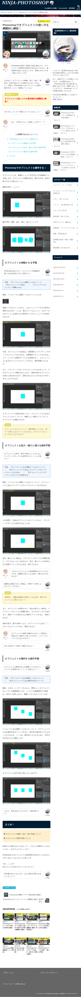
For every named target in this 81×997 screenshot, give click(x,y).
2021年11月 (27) (59, 254)
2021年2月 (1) (58, 282)
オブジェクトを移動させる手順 (22, 143)
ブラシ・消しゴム (60, 191)
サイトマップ (8, 984)
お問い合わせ (20, 984)
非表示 (35, 134)
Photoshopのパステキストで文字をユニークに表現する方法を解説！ (64, 126)
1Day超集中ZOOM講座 (51, 8)
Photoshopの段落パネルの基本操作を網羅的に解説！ (64, 137)
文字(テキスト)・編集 (62, 213)
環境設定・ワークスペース (63, 218)
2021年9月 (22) (58, 265)
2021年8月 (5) (58, 271)
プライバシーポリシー (48, 973)
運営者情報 (72, 8)
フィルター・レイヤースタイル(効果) (64, 184)
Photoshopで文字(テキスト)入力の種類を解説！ (64, 147)
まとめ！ (11, 156)
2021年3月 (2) (58, 276)
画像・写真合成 (59, 224)
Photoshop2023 (62, 8)
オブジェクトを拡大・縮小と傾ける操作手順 (27, 147)
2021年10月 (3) (58, 260)
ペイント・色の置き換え (63, 196)
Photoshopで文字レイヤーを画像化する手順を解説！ (64, 114)
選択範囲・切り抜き (61, 235)
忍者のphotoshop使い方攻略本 (55, 993)
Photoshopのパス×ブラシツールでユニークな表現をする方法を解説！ (64, 159)
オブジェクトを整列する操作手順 (22, 152)
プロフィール (8, 973)
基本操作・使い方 (10, 887)
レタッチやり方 (59, 202)
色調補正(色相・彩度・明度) (64, 229)
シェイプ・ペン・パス (62, 177)
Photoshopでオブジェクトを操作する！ (23, 139)
